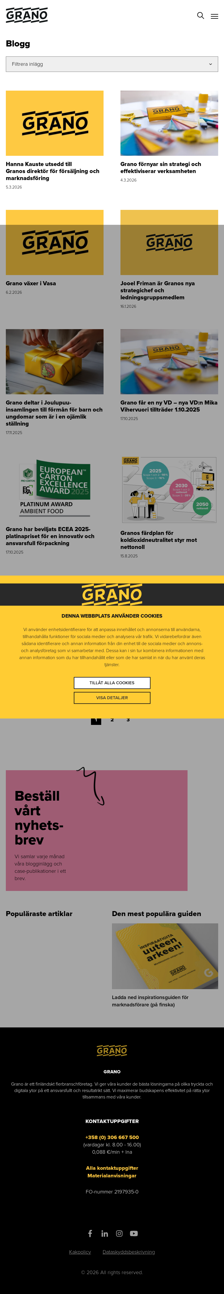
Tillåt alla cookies (112, 683)
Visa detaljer (112, 697)
